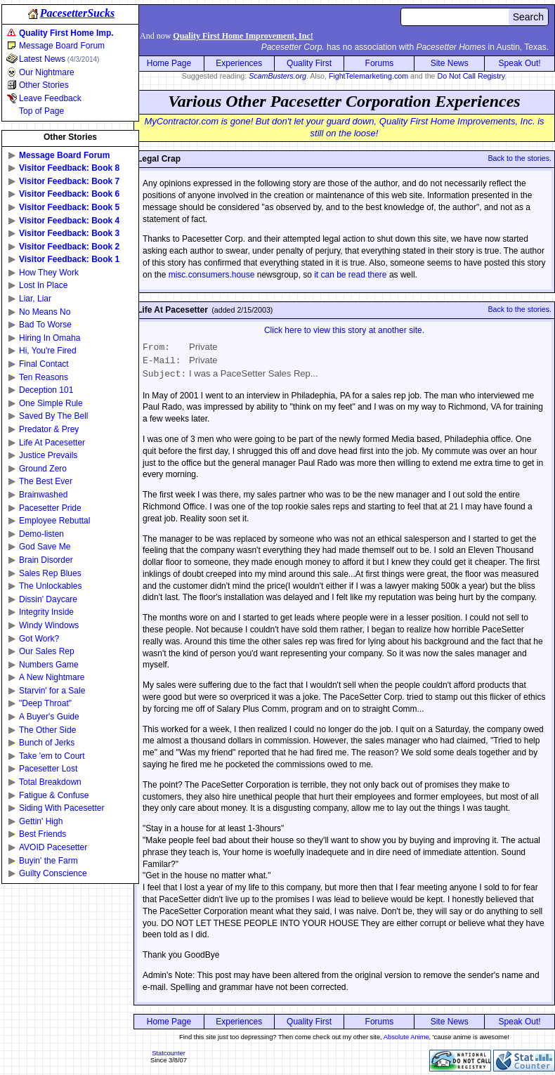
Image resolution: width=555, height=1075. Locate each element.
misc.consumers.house (212, 275)
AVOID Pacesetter (53, 847)
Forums (379, 63)
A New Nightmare (51, 677)
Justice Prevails (48, 455)
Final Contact (44, 364)
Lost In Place (43, 285)
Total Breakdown (50, 782)
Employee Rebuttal (54, 521)
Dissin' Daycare (48, 599)
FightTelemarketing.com (368, 76)
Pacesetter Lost (48, 769)
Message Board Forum (62, 46)
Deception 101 (46, 390)
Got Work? (39, 639)
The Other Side (47, 730)
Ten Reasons (43, 377)
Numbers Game (49, 665)
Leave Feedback (50, 98)
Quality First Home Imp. (66, 33)
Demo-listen (41, 534)
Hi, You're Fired (48, 351)
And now (226, 36)
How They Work (49, 273)
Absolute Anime (406, 1037)
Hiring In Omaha (49, 338)
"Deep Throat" (45, 703)
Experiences (239, 63)
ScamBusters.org (277, 76)
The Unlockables (50, 586)
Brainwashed (43, 495)
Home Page (169, 63)
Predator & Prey (49, 429)
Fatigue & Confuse (54, 795)
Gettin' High (41, 821)
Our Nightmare (46, 72)
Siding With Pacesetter (61, 808)
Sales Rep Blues (50, 573)
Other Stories (44, 85)
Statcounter (168, 1053)
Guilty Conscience (53, 873)
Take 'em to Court (52, 756)
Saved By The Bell (54, 416)
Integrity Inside (46, 612)
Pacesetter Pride (50, 508)
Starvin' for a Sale (52, 691)
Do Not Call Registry (471, 76)
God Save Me (44, 547)
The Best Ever (45, 481)
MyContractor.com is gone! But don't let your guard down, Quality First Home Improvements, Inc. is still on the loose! (344, 127)
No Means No (44, 312)
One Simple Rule (51, 403)
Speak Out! (520, 63)
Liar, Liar (35, 299)
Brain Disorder (46, 560)
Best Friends (42, 834)
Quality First (309, 63)
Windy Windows (49, 625)
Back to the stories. (519, 158)
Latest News (59, 59)
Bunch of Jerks (46, 743)
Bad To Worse (45, 325)
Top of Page (41, 111)
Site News (450, 63)
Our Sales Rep (46, 651)
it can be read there (350, 275)
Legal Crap (159, 159)
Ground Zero (43, 469)
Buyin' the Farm (48, 861)
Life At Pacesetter (52, 443)
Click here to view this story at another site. (344, 330)
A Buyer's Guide (49, 717)
